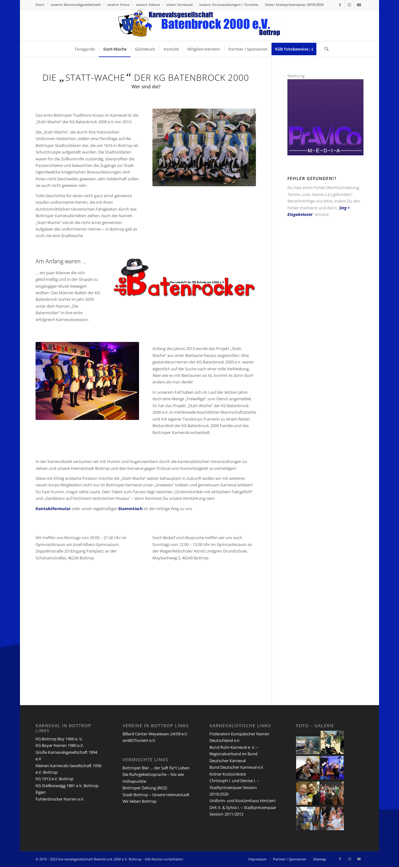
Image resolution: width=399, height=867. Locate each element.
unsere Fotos (118, 4)
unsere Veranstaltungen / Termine (228, 4)
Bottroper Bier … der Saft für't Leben (156, 768)
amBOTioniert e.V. (139, 740)
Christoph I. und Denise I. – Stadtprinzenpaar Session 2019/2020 (234, 787)
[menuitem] (42, 4)
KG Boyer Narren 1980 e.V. (60, 745)
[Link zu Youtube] (358, 4)
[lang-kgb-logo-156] (199, 25)
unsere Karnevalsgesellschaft (76, 4)
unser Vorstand (179, 4)
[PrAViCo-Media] (325, 154)
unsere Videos (148, 4)
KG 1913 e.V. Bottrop (55, 779)
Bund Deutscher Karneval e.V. (236, 767)
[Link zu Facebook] (339, 4)
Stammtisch (130, 508)
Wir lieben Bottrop (139, 801)
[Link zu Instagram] (349, 4)
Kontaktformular (53, 508)
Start (40, 4)
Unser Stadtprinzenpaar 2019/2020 (294, 4)
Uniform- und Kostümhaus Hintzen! (242, 800)
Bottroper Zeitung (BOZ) (145, 788)
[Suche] (324, 49)
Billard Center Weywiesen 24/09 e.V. (155, 734)
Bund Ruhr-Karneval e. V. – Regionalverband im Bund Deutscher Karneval (233, 753)
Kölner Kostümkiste (227, 774)
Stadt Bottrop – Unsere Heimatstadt (156, 794)
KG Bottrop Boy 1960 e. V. (59, 739)
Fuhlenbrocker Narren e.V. (60, 799)
